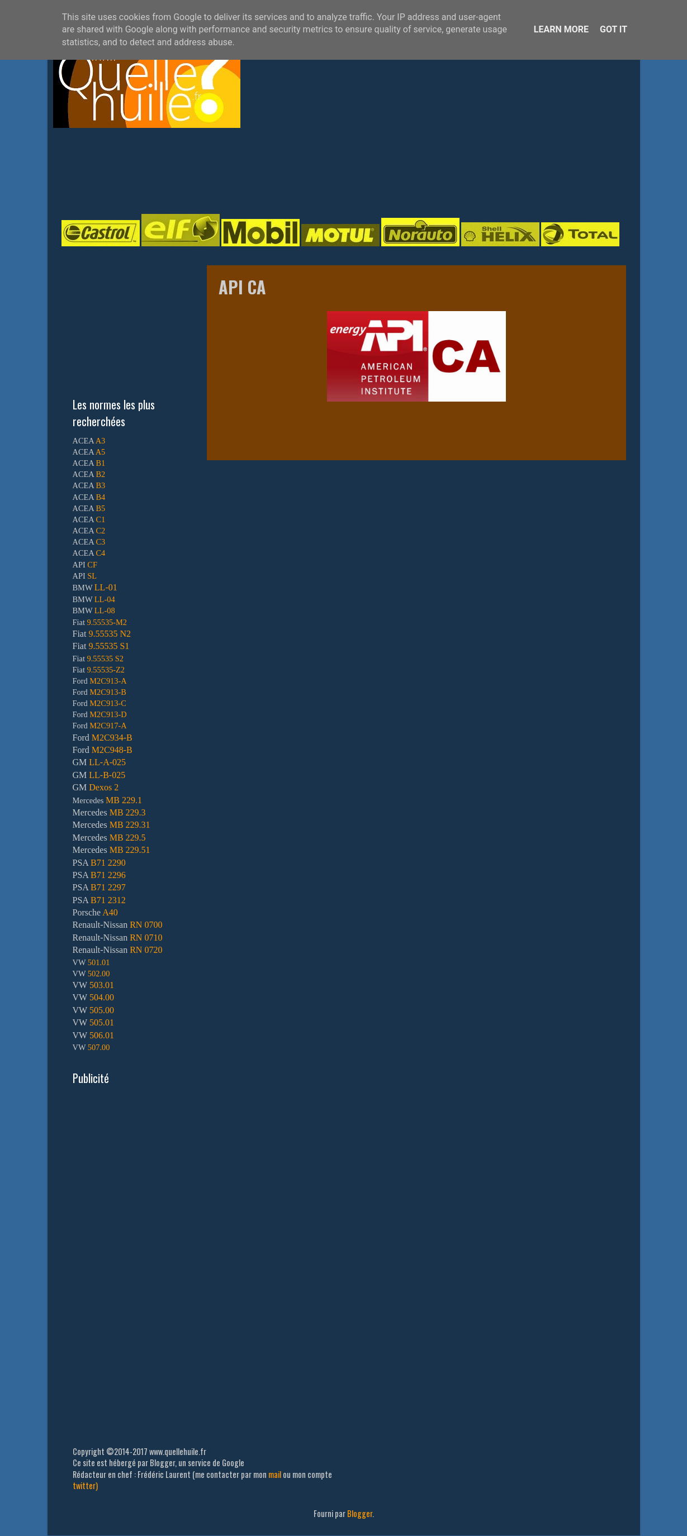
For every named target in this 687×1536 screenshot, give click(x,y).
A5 (101, 451)
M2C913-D (107, 714)
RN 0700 (146, 924)
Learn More (561, 29)
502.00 (99, 973)
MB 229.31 (130, 824)
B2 (100, 474)
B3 (100, 485)
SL (92, 575)
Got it (613, 29)
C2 (100, 530)
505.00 (101, 1010)
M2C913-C (107, 703)
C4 (100, 552)
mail (274, 1474)
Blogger (359, 1513)
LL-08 (104, 610)
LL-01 (105, 587)
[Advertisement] (332, 170)
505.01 (101, 1022)
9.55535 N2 (109, 633)
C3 (100, 541)
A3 (101, 440)
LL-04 (104, 599)
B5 (100, 508)
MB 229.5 (128, 837)
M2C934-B (112, 737)
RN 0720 (146, 950)
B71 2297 (108, 887)
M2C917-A (107, 725)
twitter (84, 1485)
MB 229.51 (130, 850)
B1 (100, 463)
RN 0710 (146, 937)
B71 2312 (108, 900)
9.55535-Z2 (106, 669)
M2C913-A (107, 680)
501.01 (99, 962)
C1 (100, 519)
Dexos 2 (104, 787)
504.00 (101, 997)
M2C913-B (107, 692)
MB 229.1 (124, 800)
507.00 (99, 1047)
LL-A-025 (107, 762)
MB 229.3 (128, 812)
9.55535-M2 (107, 622)
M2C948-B (112, 750)
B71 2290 (108, 862)
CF (92, 564)
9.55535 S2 (105, 658)
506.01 (101, 1035)
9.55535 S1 (108, 646)
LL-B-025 (107, 775)
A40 (110, 912)
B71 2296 (108, 875)
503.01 (101, 985)
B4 (100, 497)
